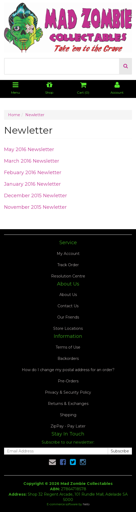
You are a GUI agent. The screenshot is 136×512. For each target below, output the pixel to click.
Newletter (34, 114)
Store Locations (68, 328)
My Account (68, 253)
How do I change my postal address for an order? (68, 369)
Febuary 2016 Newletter (32, 172)
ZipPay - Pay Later (68, 426)
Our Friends (68, 317)
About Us (68, 294)
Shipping (68, 414)
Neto (86, 504)
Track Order (68, 264)
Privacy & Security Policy (68, 392)
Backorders (68, 358)
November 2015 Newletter (35, 207)
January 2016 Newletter (32, 184)
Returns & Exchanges (68, 403)
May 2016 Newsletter (29, 149)
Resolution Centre (68, 276)
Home (14, 114)
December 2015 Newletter (35, 196)
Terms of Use (68, 347)
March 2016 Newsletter (31, 161)
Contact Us (68, 305)
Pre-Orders (68, 381)
